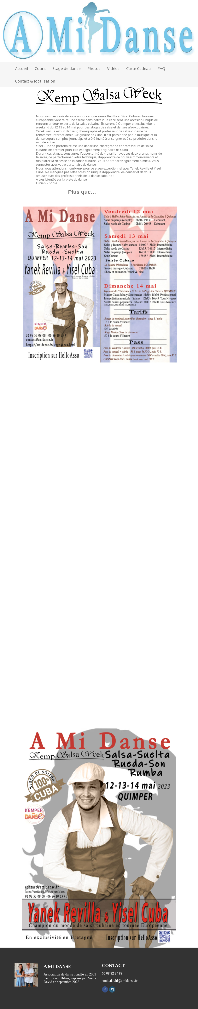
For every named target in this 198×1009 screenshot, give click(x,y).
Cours (40, 68)
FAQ (161, 68)
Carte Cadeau (138, 68)
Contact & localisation (35, 81)
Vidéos (113, 68)
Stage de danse (66, 68)
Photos (93, 68)
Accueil (21, 68)
